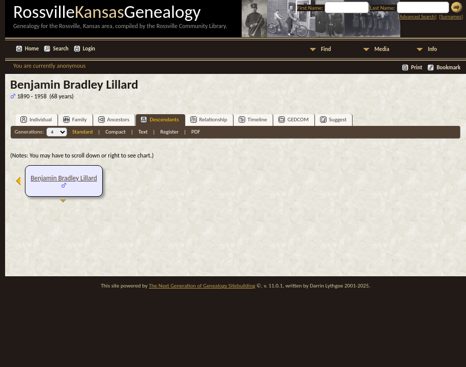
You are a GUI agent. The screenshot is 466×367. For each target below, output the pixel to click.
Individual (36, 119)
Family (75, 119)
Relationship (208, 119)
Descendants (159, 119)
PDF (195, 131)
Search (60, 48)
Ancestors (114, 119)
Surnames (451, 16)
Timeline (253, 119)
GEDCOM (293, 119)
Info (432, 49)
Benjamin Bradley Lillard (64, 178)
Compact (115, 131)
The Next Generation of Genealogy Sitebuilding (202, 285)
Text (143, 131)
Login (89, 48)
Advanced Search (416, 16)
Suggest (333, 119)
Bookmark (448, 67)
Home (32, 48)
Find (326, 49)
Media (381, 49)
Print (416, 67)
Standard (82, 131)
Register (169, 131)
